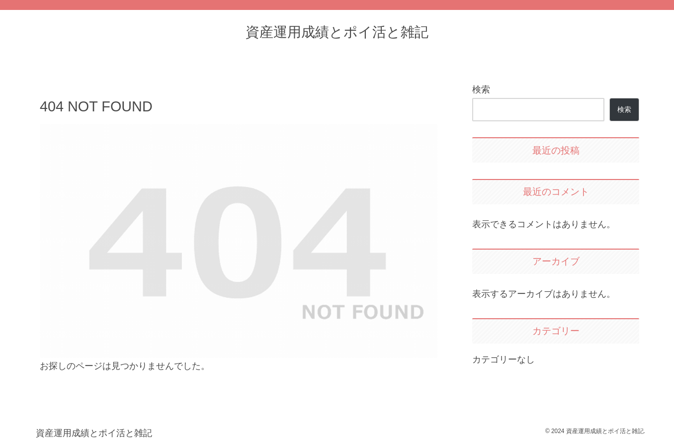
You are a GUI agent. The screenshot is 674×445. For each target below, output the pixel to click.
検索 (481, 89)
